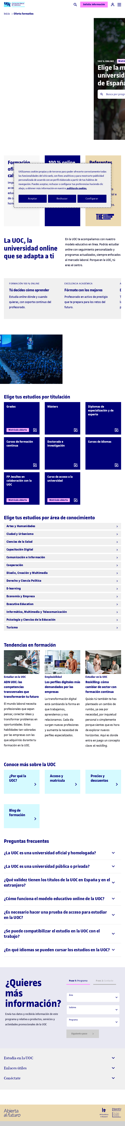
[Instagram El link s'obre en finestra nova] (7, 1097)
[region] (62, 185)
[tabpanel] (93, 1015)
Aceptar (32, 198)
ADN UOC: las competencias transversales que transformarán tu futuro (21, 689)
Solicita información (94, 4)
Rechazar (62, 198)
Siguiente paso (82, 1034)
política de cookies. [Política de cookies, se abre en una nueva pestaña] (77, 188)
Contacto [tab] (104, 980)
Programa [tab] (78, 980)
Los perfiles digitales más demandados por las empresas (62, 687)
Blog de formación (17, 812)
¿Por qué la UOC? (17, 778)
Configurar (92, 198)
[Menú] (119, 4)
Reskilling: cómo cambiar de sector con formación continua (101, 687)
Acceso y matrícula (57, 778)
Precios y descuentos (99, 778)
